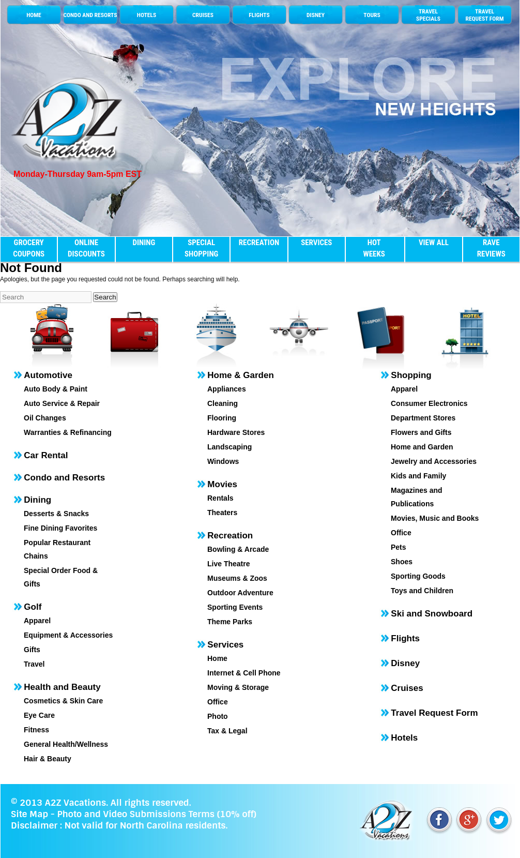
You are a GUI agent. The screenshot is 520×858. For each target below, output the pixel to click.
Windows (223, 461)
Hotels (404, 738)
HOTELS (146, 15)
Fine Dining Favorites (60, 528)
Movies (222, 484)
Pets (398, 547)
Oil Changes (45, 418)
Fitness (36, 730)
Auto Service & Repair (62, 403)
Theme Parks (229, 622)
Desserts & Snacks (56, 513)
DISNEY (316, 15)
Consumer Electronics (429, 403)
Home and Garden (422, 447)
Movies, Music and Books (435, 518)
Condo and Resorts (64, 478)
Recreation (230, 535)
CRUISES (202, 15)
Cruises (407, 688)
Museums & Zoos (237, 578)
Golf (32, 607)
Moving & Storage (238, 687)
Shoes (401, 562)
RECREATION (259, 242)
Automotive (48, 375)
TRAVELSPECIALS (428, 15)
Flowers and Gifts (421, 432)
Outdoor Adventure (240, 593)
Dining (37, 500)
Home (217, 658)
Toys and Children (422, 590)
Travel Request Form (434, 713)
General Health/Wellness (66, 744)
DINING (143, 242)
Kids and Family (418, 476)
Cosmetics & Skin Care (63, 701)
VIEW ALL (434, 242)
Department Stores (423, 418)
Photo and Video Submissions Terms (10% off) (156, 814)
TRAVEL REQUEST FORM (484, 15)
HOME (33, 15)
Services (225, 645)
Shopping (411, 375)
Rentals (220, 498)
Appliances (226, 389)
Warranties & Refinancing (68, 432)
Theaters (222, 512)
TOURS (371, 15)
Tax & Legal (227, 731)
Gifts (32, 649)
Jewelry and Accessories (434, 461)
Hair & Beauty (47, 759)
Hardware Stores (236, 432)
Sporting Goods (418, 576)
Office (217, 702)
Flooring (221, 418)
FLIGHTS (259, 15)
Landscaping (229, 447)
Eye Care (39, 715)
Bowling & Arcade (238, 549)
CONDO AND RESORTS (90, 15)
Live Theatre (228, 564)
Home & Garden (240, 375)
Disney (405, 663)
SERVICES (316, 242)
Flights (405, 638)
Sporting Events (235, 607)
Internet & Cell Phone (244, 673)
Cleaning (222, 403)
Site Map (29, 814)
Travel (34, 664)
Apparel (37, 620)
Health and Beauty (62, 687)
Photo (217, 716)
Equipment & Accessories (68, 635)
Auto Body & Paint (55, 389)
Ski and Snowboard (431, 614)
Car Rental (46, 455)
